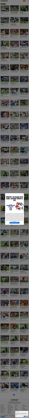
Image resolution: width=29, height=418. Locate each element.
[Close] (27, 411)
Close (27, 416)
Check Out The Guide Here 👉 (14, 222)
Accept (24, 416)
